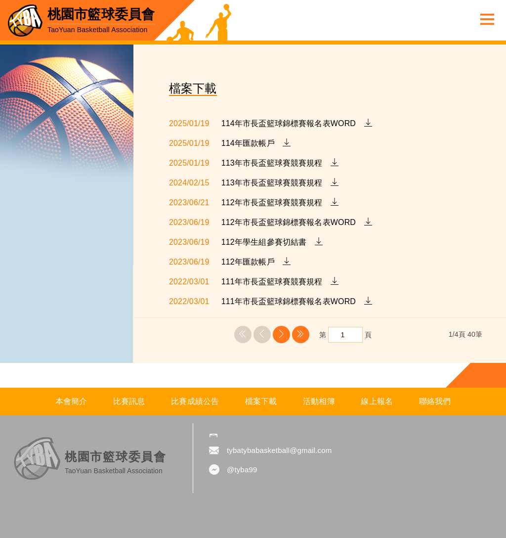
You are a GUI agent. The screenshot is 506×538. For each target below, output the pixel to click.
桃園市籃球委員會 (101, 20)
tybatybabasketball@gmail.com (279, 450)
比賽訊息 (129, 401)
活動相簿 (319, 401)
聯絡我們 (435, 401)
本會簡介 (71, 401)
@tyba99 (242, 469)
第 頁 (345, 335)
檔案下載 (261, 401)
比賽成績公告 (195, 401)
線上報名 (377, 401)
